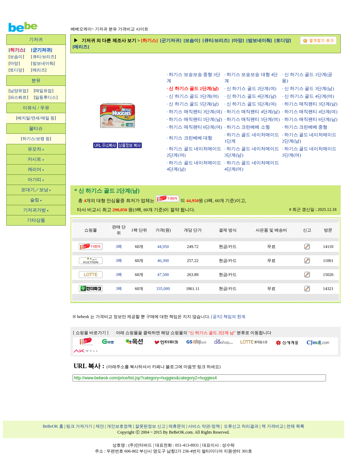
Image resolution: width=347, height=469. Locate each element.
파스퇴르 (18, 97)
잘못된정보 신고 (150, 426)
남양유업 (18, 90)
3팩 (119, 246)
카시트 (36, 159)
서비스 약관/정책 (204, 426)
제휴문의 (176, 426)
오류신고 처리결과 (241, 426)
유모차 (36, 149)
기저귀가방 (36, 210)
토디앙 (16, 70)
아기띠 (36, 179)
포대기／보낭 (36, 189)
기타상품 (36, 220)
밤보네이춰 (43, 63)
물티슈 (36, 128)
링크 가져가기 (79, 426)
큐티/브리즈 (44, 56)
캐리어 (36, 169)
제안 (100, 426)
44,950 (163, 246)
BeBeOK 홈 (53, 426)
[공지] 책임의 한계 (228, 316)
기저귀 (36, 39)
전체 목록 (295, 426)
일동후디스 (45, 97)
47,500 (163, 274)
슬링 (36, 199)
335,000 (163, 288)
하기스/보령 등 (36, 138)
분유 (36, 80)
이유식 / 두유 (36, 107)
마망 (14, 63)
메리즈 (39, 70)
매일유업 (43, 90)
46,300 (163, 260)
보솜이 (16, 56)
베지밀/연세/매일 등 (36, 118)
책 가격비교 (273, 426)
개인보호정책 (119, 426)
